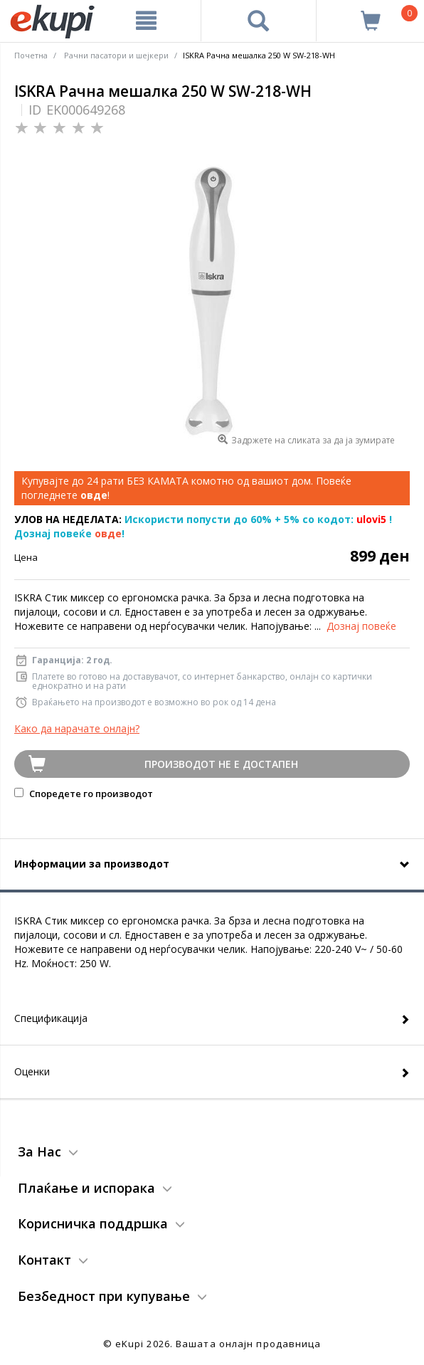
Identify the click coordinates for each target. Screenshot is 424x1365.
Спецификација (51, 1018)
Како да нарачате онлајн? (76, 728)
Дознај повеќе (361, 626)
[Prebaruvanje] (258, 20)
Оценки (32, 1071)
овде (108, 533)
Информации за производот (91, 863)
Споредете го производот (83, 793)
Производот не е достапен (221, 764)
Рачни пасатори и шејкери (116, 55)
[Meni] (146, 20)
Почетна (31, 55)
